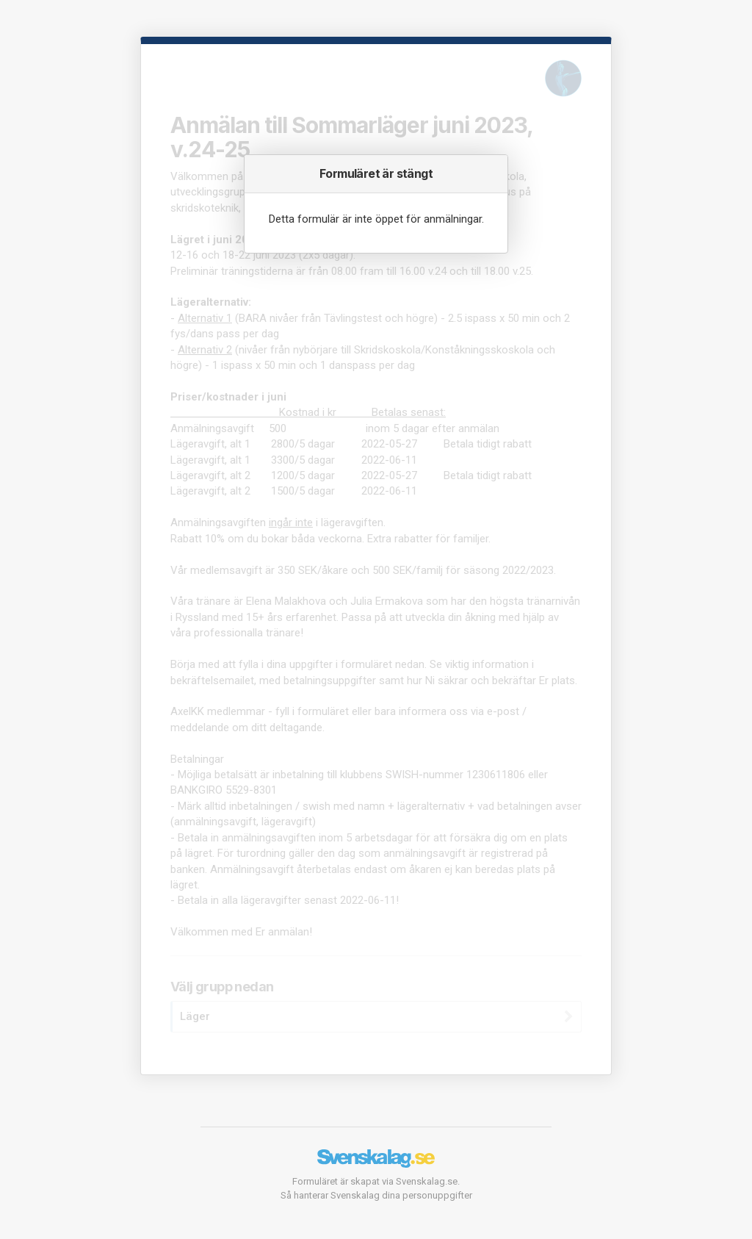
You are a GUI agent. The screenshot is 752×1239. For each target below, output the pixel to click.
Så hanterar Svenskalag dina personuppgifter (376, 1195)
